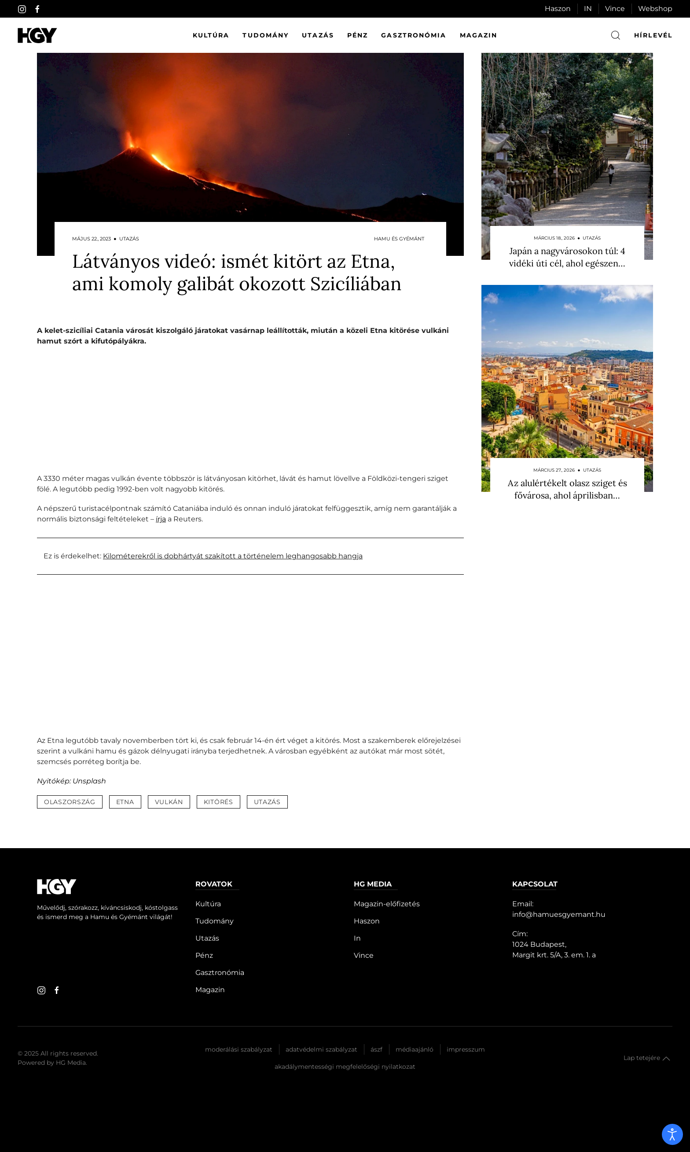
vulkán (169, 802)
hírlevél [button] (653, 35)
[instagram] (22, 9)
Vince (615, 8)
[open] (672, 1134)
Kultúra (211, 35)
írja (161, 519)
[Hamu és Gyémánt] (37, 35)
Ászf (376, 1049)
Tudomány (265, 35)
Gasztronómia (413, 35)
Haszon (558, 8)
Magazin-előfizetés (387, 904)
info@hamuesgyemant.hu (559, 914)
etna (125, 802)
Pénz (357, 35)
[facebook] (37, 9)
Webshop (655, 8)
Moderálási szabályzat (238, 1049)
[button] (666, 1058)
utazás (267, 802)
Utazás (318, 35)
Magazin (479, 35)
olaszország (69, 802)
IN (588, 8)
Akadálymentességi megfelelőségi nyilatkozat (345, 1067)
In (357, 938)
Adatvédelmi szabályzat (321, 1049)
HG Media (71, 1063)
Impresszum (466, 1049)
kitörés (218, 802)
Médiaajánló (414, 1049)
